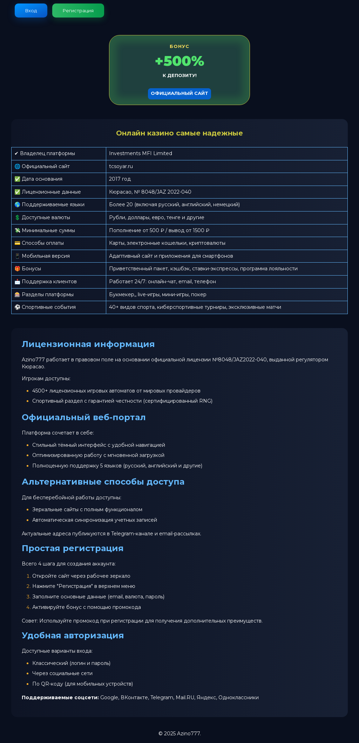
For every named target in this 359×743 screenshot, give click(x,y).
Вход (31, 10)
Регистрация (78, 10)
